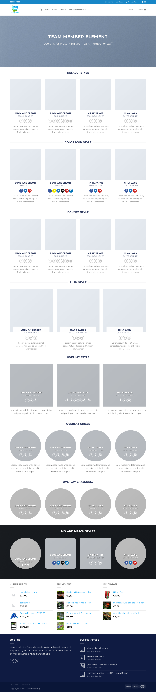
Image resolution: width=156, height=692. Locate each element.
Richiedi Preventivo (77, 10)
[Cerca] (41, 9)
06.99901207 (15, 2)
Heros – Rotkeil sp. (96, 656)
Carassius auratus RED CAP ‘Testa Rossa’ (107, 673)
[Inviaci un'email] (145, 2)
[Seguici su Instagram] (142, 2)
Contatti (119, 2)
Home (47, 10)
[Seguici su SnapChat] (54, 121)
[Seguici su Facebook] (140, 2)
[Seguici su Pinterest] (30, 121)
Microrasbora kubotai (97, 648)
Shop (63, 9)
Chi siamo (109, 2)
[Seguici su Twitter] (25, 121)
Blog (54, 10)
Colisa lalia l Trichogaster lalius (102, 664)
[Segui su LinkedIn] (71, 121)
